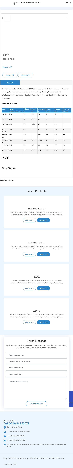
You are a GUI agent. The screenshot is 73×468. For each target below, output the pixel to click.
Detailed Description (10, 83)
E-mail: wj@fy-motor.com (16, 440)
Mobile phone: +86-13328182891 (18, 431)
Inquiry (10, 75)
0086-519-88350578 (16, 423)
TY (11, 67)
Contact (25, 75)
